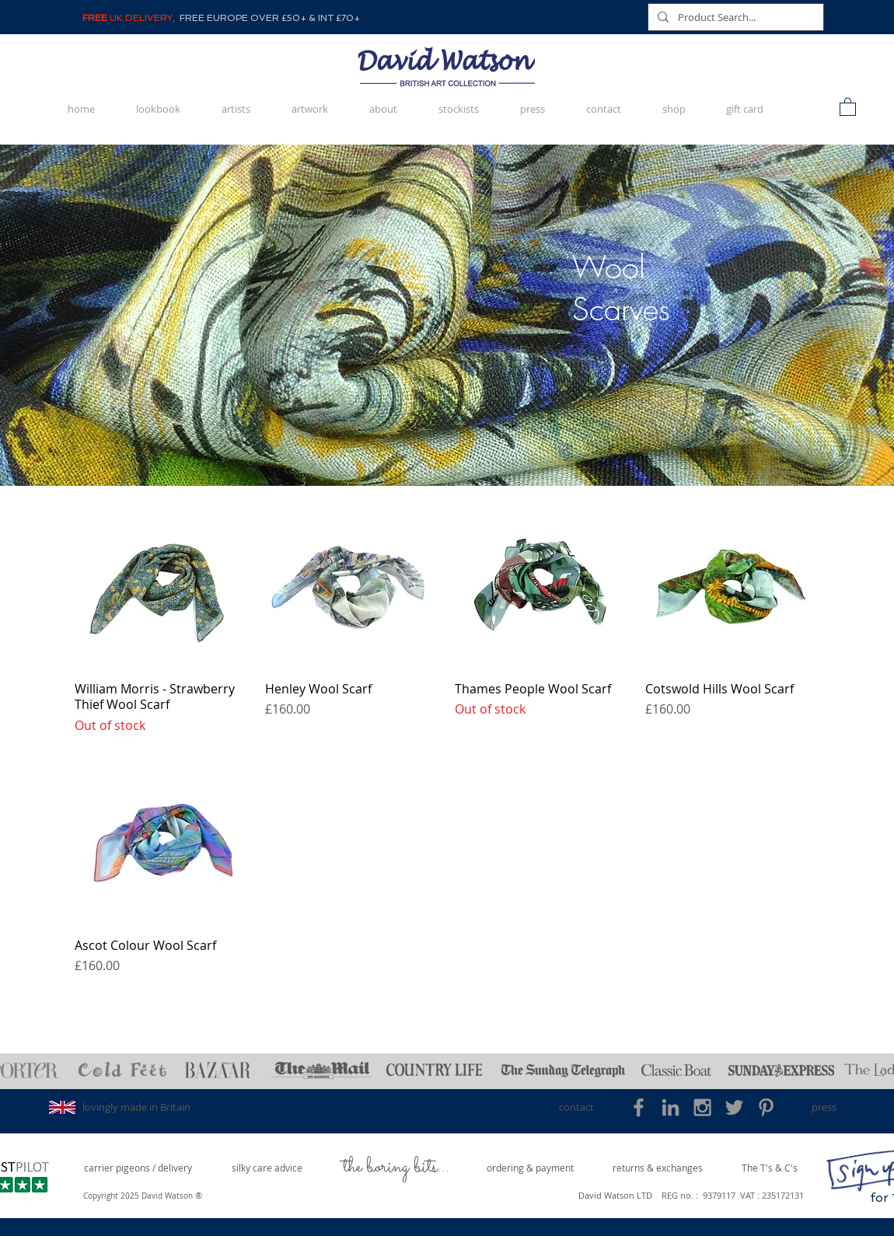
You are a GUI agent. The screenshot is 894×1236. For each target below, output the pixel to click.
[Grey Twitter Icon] (734, 1107)
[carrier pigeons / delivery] (138, 1168)
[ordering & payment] (530, 1168)
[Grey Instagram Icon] (702, 1107)
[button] (848, 106)
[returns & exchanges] (657, 1168)
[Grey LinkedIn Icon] (670, 1107)
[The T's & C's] (769, 1168)
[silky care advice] (267, 1168)
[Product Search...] (734, 17)
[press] (823, 1107)
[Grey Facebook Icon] (639, 1107)
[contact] (576, 1107)
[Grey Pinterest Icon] (766, 1107)
